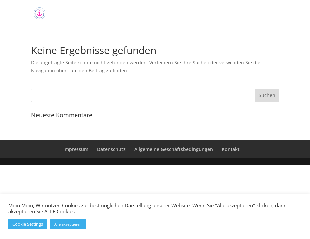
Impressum (75, 149)
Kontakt (231, 149)
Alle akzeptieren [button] (68, 224)
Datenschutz (111, 149)
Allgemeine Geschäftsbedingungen (173, 149)
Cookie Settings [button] (27, 224)
